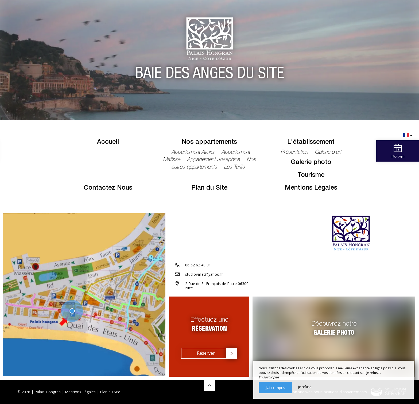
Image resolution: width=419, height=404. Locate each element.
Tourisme (310, 175)
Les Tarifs (234, 167)
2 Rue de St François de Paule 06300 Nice (217, 286)
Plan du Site (209, 188)
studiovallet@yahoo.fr (204, 274)
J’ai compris (275, 387)
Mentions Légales (311, 188)
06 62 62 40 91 (198, 265)
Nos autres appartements (213, 163)
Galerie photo (311, 162)
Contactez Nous (108, 188)
